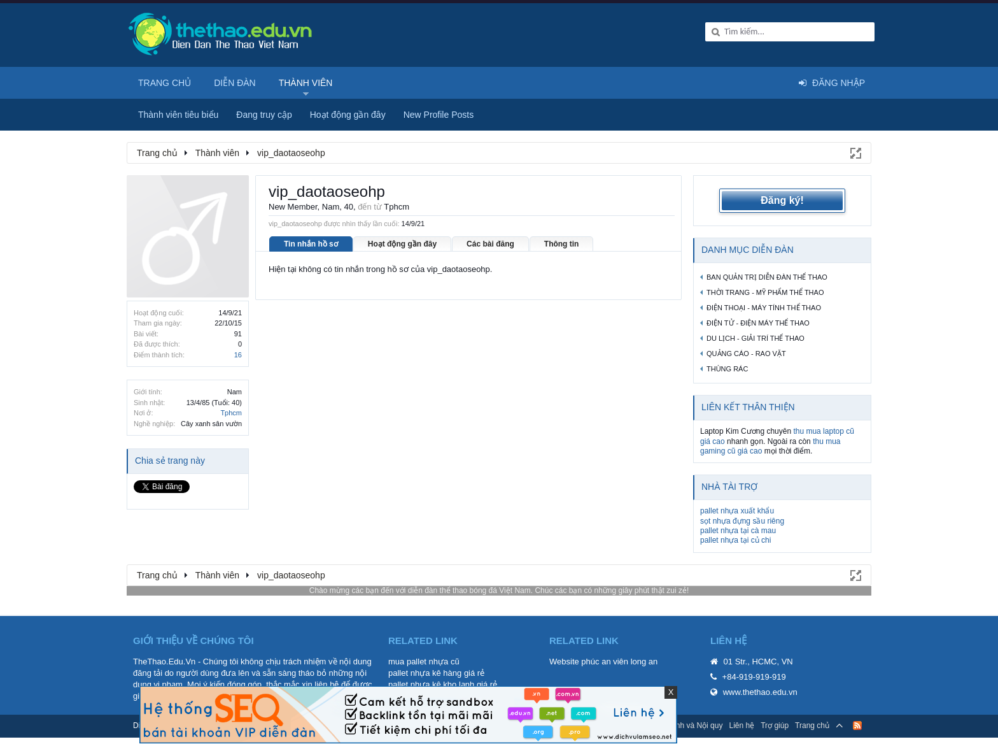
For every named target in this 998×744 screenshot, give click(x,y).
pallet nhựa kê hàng (424, 673)
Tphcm (231, 413)
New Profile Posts (439, 115)
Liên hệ (741, 725)
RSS (857, 725)
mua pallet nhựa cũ (424, 661)
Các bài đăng (490, 244)
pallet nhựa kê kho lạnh (431, 684)
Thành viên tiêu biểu (178, 115)
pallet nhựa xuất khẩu (737, 510)
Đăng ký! (782, 200)
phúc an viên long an (619, 661)
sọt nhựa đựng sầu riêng (742, 521)
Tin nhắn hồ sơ (311, 244)
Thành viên (306, 83)
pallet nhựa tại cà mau (738, 530)
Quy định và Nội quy (688, 725)
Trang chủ (164, 83)
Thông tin (561, 244)
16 (238, 355)
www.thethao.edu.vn (760, 692)
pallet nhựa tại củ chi (735, 540)
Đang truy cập (264, 115)
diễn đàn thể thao (437, 590)
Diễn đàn (235, 83)
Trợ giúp (775, 725)
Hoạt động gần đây (402, 244)
